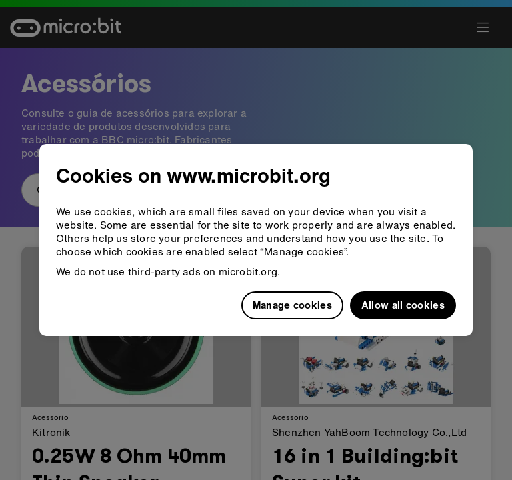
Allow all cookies (403, 304)
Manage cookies (292, 304)
